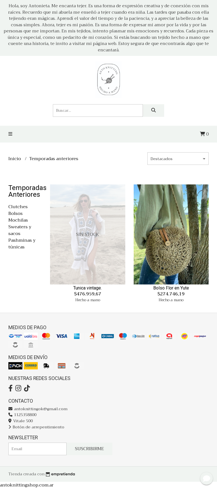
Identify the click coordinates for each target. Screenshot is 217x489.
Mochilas (18, 220)
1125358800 (22, 414)
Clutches (18, 207)
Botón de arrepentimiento (36, 427)
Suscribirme (89, 449)
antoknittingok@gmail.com (37, 408)
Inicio (15, 159)
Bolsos (15, 213)
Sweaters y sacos (19, 230)
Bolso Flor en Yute (171, 288)
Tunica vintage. (87, 288)
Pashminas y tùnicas (22, 243)
